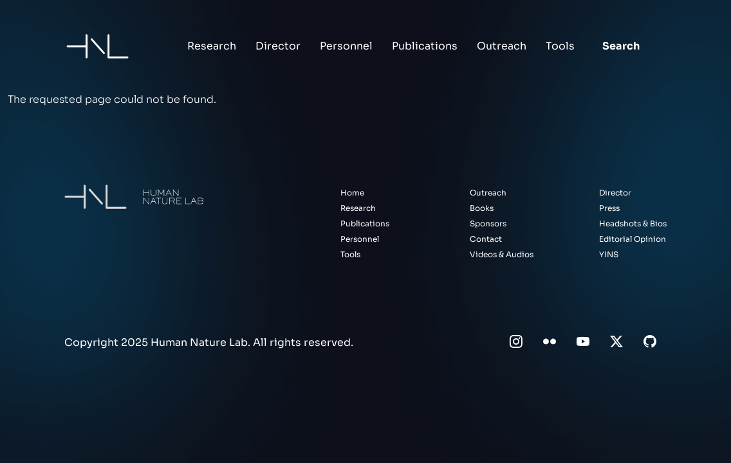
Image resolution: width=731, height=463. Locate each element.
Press (609, 208)
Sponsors (488, 223)
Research (211, 46)
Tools (560, 46)
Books (482, 208)
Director (278, 46)
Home (352, 192)
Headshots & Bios (633, 223)
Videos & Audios (501, 254)
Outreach (501, 46)
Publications (425, 46)
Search (621, 46)
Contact (486, 239)
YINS (608, 254)
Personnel (346, 46)
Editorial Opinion (632, 239)
